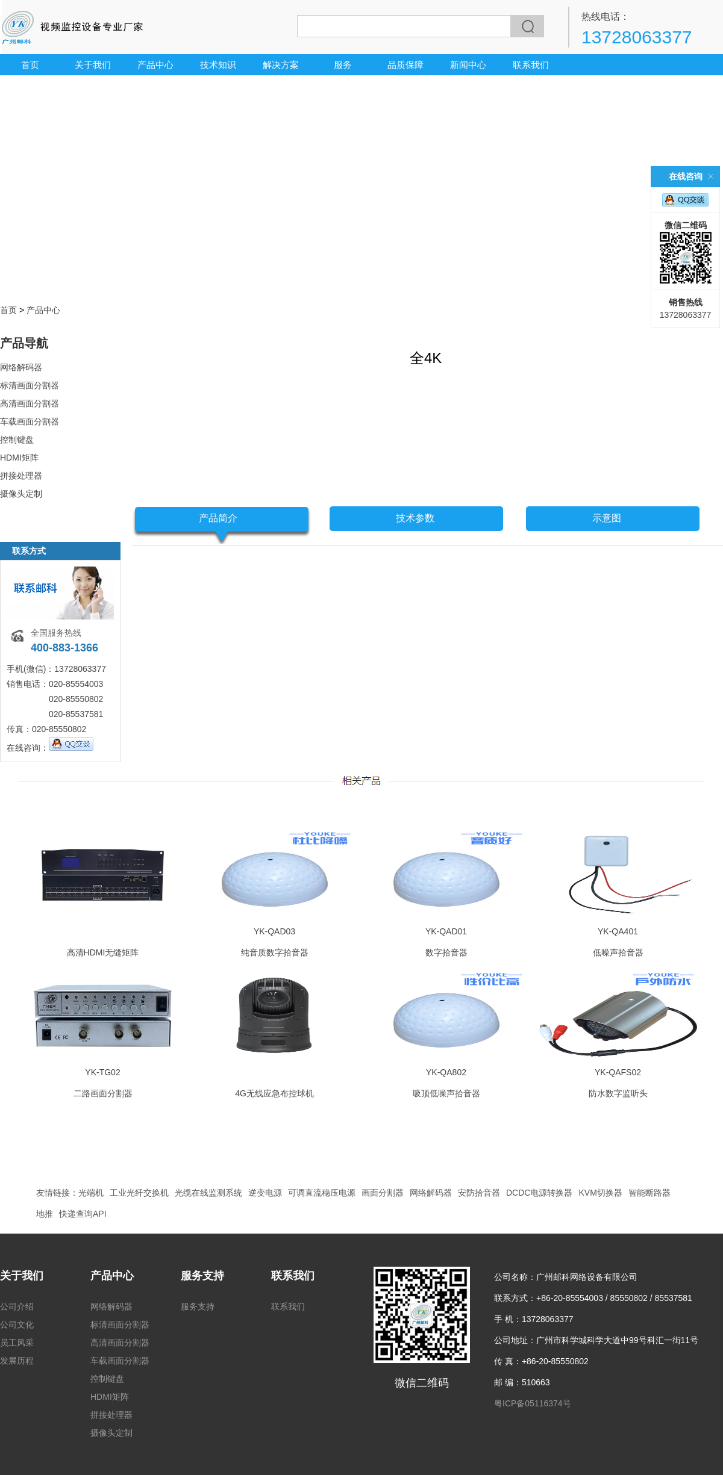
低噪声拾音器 (618, 952)
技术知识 (218, 65)
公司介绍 (17, 1306)
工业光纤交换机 (139, 1192)
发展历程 (17, 1360)
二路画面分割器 (103, 1093)
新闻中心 (468, 65)
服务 (343, 65)
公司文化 (17, 1324)
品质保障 (405, 65)
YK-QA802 (446, 1072)
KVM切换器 (600, 1192)
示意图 (606, 518)
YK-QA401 (618, 931)
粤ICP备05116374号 (532, 1403)
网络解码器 (21, 367)
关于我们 (93, 65)
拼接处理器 (21, 475)
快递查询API (83, 1214)
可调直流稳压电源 (321, 1192)
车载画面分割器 (29, 421)
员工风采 (17, 1342)
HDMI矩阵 (19, 457)
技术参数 (415, 518)
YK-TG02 (102, 1072)
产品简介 (218, 518)
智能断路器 (649, 1192)
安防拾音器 (479, 1192)
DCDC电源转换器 (539, 1192)
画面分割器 (383, 1192)
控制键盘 (17, 439)
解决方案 (281, 65)
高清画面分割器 (29, 403)
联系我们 (531, 65)
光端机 (91, 1192)
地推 (44, 1214)
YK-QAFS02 (618, 1072)
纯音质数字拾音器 (274, 952)
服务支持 (202, 1276)
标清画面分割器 (29, 385)
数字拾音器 (446, 952)
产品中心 (155, 65)
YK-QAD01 (446, 931)
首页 (30, 65)
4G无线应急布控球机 (274, 1093)
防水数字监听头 (618, 1093)
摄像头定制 (21, 493)
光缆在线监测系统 (208, 1192)
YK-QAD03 (274, 931)
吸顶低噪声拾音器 (446, 1093)
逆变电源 (265, 1192)
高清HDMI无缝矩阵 (103, 952)
